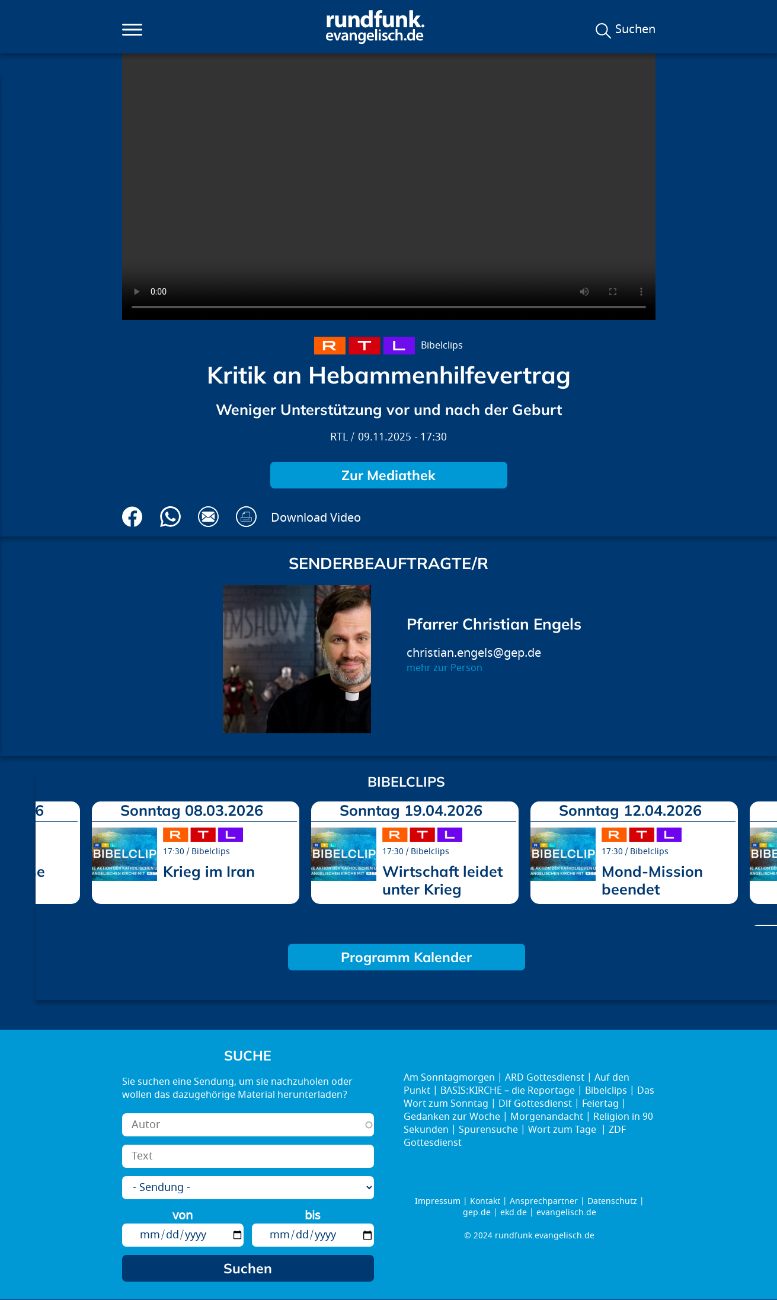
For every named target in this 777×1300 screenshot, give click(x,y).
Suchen (635, 29)
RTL (339, 437)
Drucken (246, 516)
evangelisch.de (566, 1212)
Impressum (438, 1201)
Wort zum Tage (563, 1130)
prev (49, 859)
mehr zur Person (444, 668)
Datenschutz (612, 1201)
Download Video (316, 517)
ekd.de (513, 1212)
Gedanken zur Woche (452, 1117)
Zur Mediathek (388, 475)
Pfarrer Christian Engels (494, 624)
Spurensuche (488, 1130)
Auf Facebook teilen (132, 516)
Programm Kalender (406, 957)
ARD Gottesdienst (544, 1078)
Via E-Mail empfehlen (208, 516)
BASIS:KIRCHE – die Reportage (507, 1091)
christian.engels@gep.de (474, 653)
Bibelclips (442, 345)
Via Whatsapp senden (170, 516)
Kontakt (485, 1201)
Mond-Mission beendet (652, 880)
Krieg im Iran (209, 871)
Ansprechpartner (544, 1201)
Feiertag (600, 1104)
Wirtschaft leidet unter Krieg (442, 880)
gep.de (477, 1212)
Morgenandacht (546, 1117)
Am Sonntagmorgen (449, 1078)
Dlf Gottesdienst (535, 1104)
